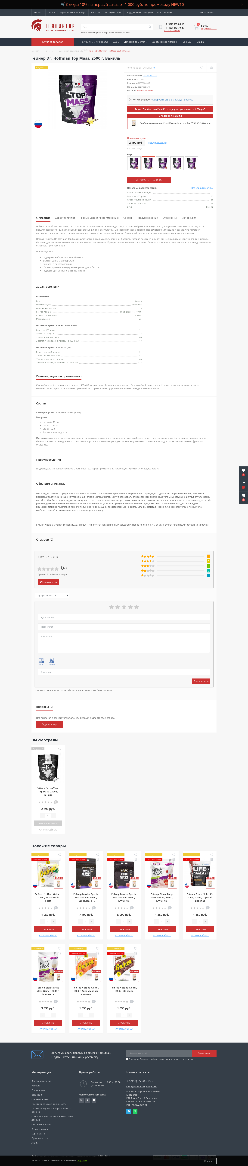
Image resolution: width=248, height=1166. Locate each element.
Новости (35, 1085)
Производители (40, 1138)
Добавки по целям (135, 41)
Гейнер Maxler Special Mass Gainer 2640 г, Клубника (123, 897)
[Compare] (212, 67)
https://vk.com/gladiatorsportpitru (81, 1100)
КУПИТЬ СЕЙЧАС (48, 829)
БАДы (116, 41)
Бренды (187, 41)
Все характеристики (202, 187)
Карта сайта (38, 1133)
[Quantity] (48, 815)
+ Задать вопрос (49, 724)
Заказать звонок (172, 30)
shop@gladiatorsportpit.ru (141, 1086)
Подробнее (82, 1161)
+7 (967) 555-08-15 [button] (140, 1081)
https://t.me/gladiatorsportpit (94, 1100)
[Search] (150, 27)
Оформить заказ (209, 28)
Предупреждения (147, 218)
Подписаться (204, 1053)
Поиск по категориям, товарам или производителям (105, 32)
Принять (208, 1161)
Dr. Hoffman (150, 75)
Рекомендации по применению (99, 218)
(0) (154, 67)
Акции (85, 49)
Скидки (201, 41)
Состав (127, 218)
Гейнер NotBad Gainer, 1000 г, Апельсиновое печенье (86, 991)
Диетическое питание (165, 41)
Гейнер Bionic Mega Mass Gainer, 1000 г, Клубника (162, 897)
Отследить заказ (113, 12)
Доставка (38, 12)
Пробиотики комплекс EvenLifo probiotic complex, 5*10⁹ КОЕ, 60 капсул (175, 123)
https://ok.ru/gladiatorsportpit (87, 1100)
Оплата (51, 12)
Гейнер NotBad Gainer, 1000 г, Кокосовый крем (48, 897)
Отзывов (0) (170, 218)
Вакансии (36, 1094)
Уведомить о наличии (146, 179)
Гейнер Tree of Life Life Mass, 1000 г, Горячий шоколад (200, 897)
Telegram (129, 1111)
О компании (38, 1090)
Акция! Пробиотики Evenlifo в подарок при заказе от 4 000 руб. (170, 109)
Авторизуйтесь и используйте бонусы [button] (172, 99)
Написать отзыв (48, 582)
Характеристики (65, 218)
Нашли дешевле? (157, 142)
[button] (243, 497)
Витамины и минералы (94, 41)
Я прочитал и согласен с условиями (161, 1059)
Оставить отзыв (201, 681)
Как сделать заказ (41, 1080)
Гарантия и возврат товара (73, 12)
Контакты (95, 12)
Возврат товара (40, 1128)
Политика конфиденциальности (155, 1059)
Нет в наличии (48, 823)
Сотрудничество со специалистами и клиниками (149, 12)
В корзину (48, 929)
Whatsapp (135, 1111)
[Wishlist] (202, 67)
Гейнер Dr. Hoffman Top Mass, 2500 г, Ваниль (48, 791)
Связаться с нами (41, 1124)
